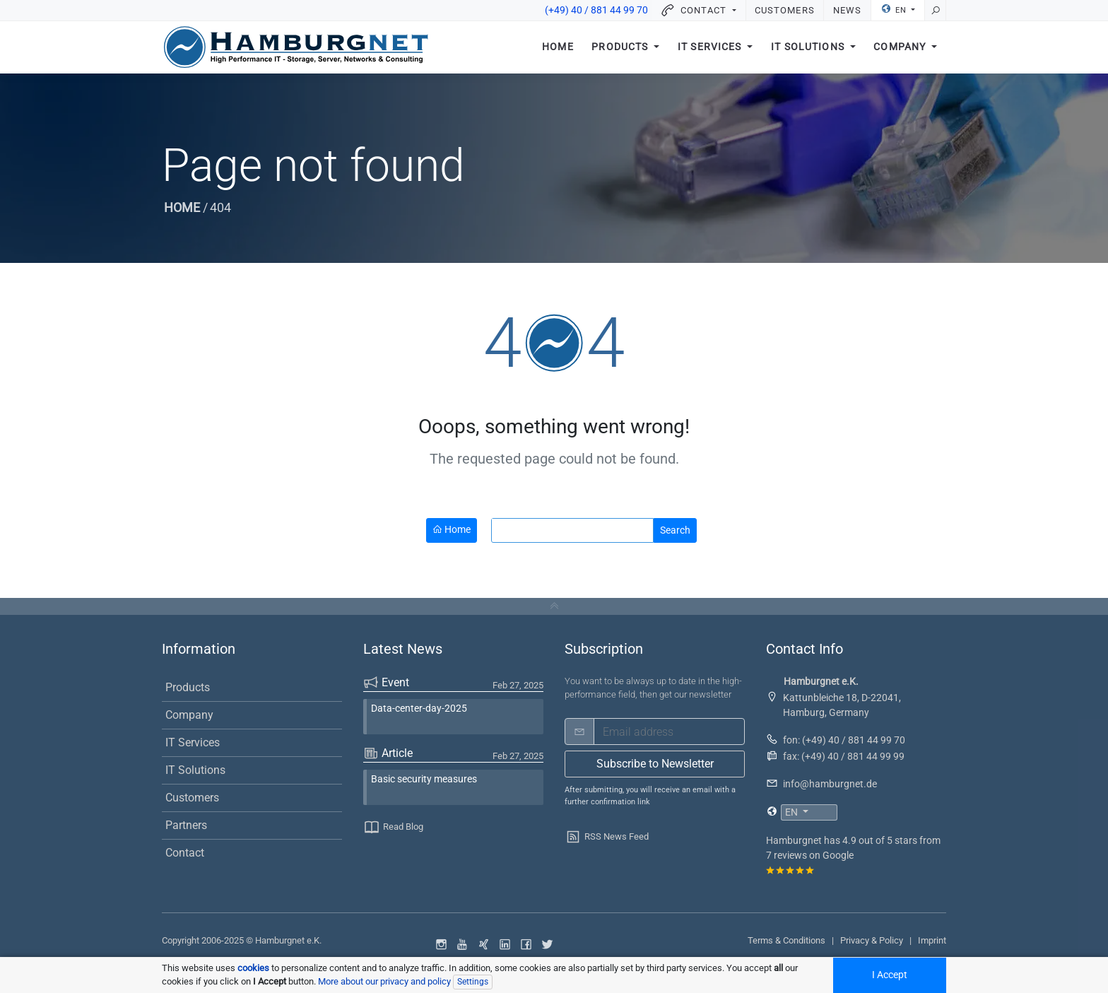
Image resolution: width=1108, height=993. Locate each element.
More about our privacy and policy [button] (384, 981)
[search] (567, 530)
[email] (669, 731)
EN (894, 9)
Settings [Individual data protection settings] (472, 982)
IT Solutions (809, 48)
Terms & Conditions (786, 940)
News (847, 10)
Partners (186, 825)
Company (901, 48)
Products (621, 48)
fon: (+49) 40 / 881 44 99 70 (844, 740)
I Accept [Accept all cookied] (889, 975)
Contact (184, 852)
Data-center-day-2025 (419, 709)
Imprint (932, 940)
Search (675, 530)
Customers (784, 10)
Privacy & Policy (871, 940)
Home (558, 48)
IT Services (711, 48)
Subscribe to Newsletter (655, 763)
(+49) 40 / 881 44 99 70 (596, 10)
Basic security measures (424, 779)
